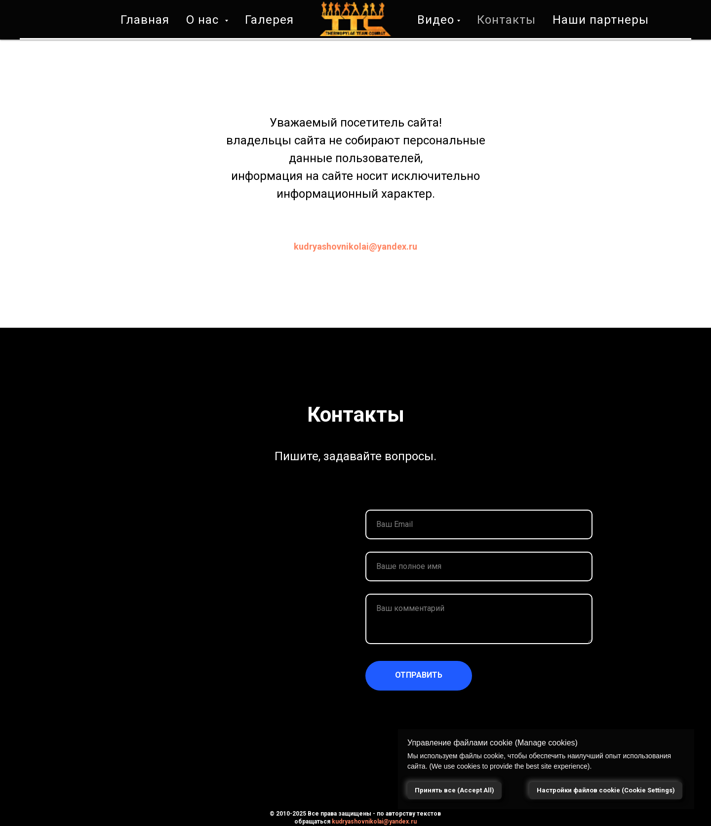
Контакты (506, 20)
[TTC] (666, 820)
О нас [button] (204, 20)
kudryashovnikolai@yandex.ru (355, 246)
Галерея (269, 20)
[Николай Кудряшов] (649, 820)
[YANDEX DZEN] (683, 820)
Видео (435, 20)
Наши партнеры (601, 20)
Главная (144, 20)
